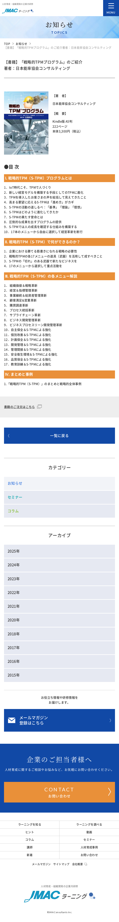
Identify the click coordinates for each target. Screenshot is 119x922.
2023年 (14, 579)
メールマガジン (41, 864)
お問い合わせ (77, 791)
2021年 (14, 606)
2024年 (14, 565)
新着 (30, 855)
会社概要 (79, 864)
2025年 (14, 551)
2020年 (14, 620)
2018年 (14, 634)
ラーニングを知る (29, 824)
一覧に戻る (38, 435)
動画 (89, 832)
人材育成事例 (89, 847)
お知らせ (15, 483)
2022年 (14, 592)
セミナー (15, 497)
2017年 (14, 647)
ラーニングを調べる (89, 824)
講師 (30, 847)
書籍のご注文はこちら (19, 406)
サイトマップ (61, 864)
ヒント (29, 832)
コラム (13, 511)
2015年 (14, 675)
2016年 (14, 661)
